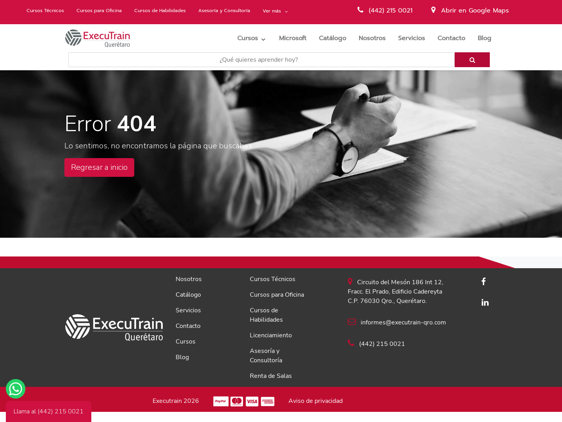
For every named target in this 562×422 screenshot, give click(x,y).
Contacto (454, 38)
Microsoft (296, 38)
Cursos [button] (247, 38)
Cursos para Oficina (99, 10)
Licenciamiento (271, 335)
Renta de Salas (271, 376)
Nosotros (375, 38)
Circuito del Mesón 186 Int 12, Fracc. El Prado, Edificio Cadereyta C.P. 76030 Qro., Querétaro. (395, 291)
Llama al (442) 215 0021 (49, 411)
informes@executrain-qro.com (397, 322)
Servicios (414, 38)
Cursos (186, 341)
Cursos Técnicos (45, 10)
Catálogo (335, 38)
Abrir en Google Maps (470, 10)
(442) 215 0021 (385, 10)
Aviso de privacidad (315, 401)
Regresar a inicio (99, 167)
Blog (488, 38)
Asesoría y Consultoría (224, 10)
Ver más (273, 10)
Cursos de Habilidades (160, 10)
